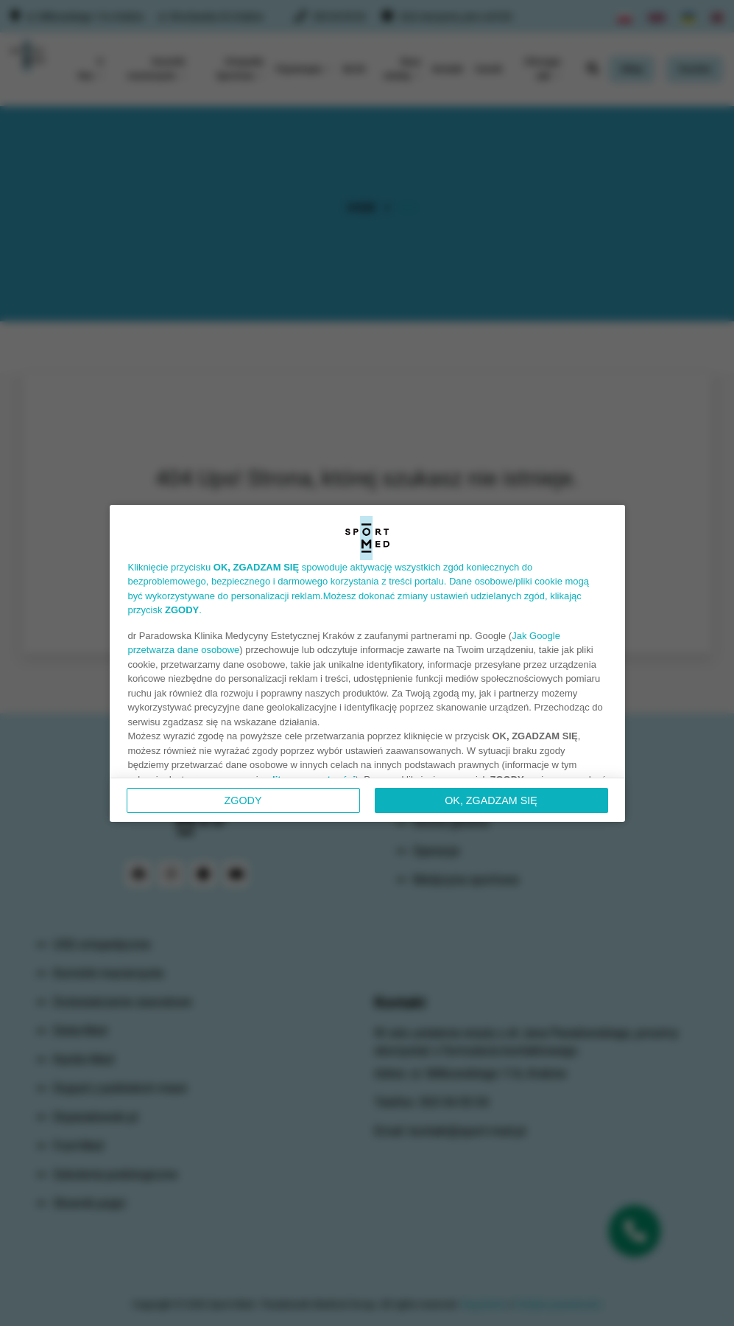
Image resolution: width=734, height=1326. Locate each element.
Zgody (243, 800)
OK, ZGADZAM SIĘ (491, 800)
